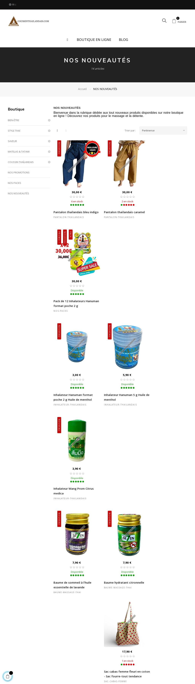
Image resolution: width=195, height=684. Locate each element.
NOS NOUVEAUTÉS (18, 193)
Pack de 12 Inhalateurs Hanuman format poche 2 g (164, 209)
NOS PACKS (14, 183)
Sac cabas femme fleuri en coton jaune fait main (117, 481)
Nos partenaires (60, 658)
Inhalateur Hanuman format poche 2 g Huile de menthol (73, 298)
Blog (22, 658)
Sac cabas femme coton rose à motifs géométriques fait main (165, 483)
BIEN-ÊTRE (13, 120)
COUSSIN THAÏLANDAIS (21, 162)
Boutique (16, 109)
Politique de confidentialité (123, 660)
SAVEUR (12, 141)
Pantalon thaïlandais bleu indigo (71, 209)
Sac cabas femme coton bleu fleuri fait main (119, 575)
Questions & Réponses (96, 646)
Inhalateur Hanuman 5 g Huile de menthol (120, 298)
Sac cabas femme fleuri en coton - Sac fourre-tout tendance (163, 389)
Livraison (56, 646)
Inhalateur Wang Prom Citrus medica (165, 298)
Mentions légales (125, 652)
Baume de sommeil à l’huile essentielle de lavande (72, 387)
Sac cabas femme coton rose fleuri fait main (74, 575)
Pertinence (164, 130)
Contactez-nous (156, 646)
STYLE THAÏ (14, 130)
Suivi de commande (94, 658)
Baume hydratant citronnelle (119, 385)
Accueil (24, 646)
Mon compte (90, 652)
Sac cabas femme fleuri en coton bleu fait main (72, 481)
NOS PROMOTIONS (19, 172)
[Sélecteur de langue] (12, 5)
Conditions (121, 646)
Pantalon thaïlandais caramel (119, 207)
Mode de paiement (62, 652)
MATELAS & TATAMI (19, 151)
